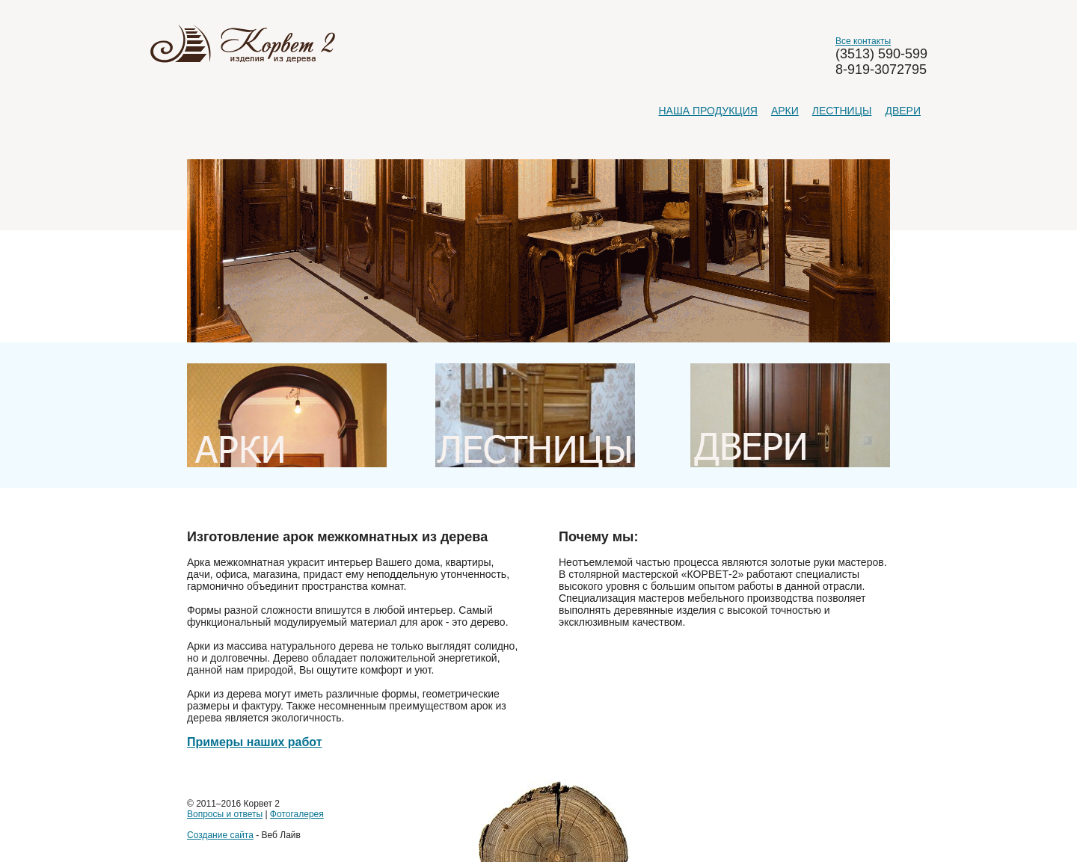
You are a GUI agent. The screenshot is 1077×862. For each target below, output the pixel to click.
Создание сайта (220, 835)
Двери (903, 111)
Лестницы (842, 111)
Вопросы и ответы (225, 814)
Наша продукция (707, 111)
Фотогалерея (297, 814)
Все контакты (863, 41)
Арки (785, 111)
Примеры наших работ (254, 742)
